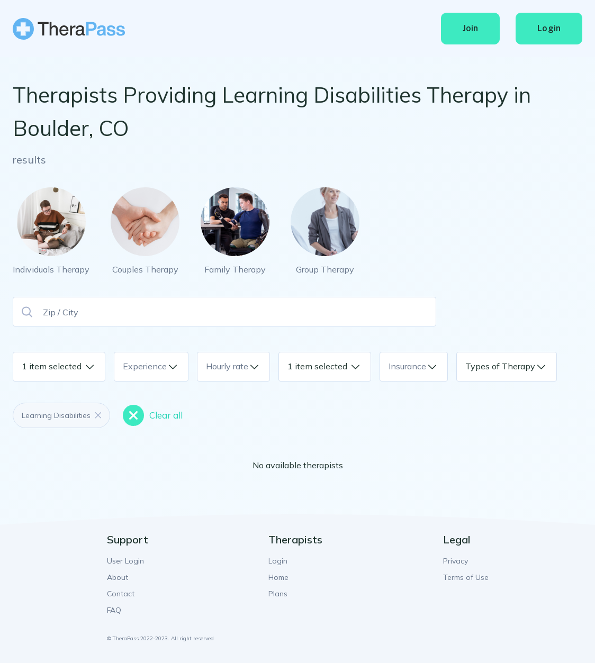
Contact (120, 593)
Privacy (455, 561)
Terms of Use (466, 577)
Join (471, 28)
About (117, 577)
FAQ (114, 610)
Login (549, 28)
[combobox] (83, 367)
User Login (125, 561)
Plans (277, 593)
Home (278, 577)
